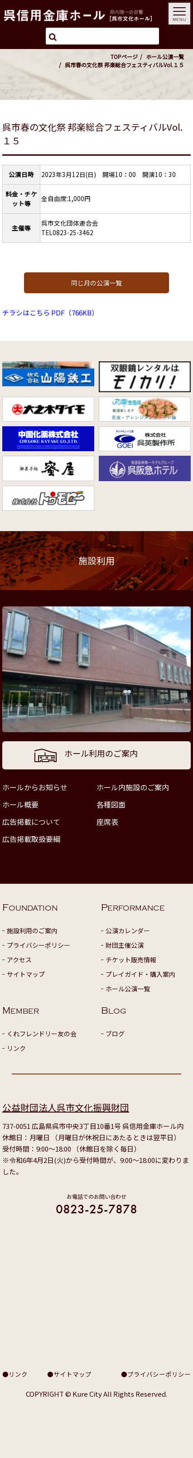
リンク (16, 1048)
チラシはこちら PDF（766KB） (50, 312)
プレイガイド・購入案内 (140, 974)
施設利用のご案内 (32, 930)
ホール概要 (20, 804)
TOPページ (124, 56)
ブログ (115, 1033)
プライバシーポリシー (38, 945)
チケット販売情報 (131, 959)
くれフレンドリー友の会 (42, 1033)
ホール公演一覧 (165, 56)
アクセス (19, 959)
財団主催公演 (125, 945)
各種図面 (110, 804)
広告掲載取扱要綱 (31, 838)
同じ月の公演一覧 (96, 282)
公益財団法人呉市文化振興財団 (65, 1107)
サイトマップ (26, 974)
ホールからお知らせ (35, 787)
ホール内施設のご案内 (132, 787)
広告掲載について (31, 821)
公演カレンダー (128, 930)
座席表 (107, 821)
